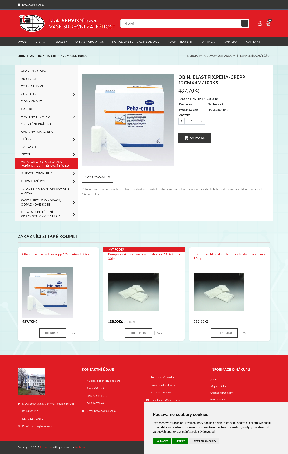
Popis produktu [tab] (97, 176)
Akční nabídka (33, 71)
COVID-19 (48, 94)
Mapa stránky (218, 386)
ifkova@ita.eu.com (169, 399)
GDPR (213, 380)
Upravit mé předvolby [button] (204, 440)
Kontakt (254, 41)
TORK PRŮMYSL (33, 86)
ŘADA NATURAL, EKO (37, 131)
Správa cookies (218, 398)
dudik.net (80, 447)
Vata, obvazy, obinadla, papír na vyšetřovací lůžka (234, 55)
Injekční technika (48, 174)
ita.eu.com (46, 447)
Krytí (48, 154)
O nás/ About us (90, 41)
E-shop (41, 41)
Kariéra (231, 41)
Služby (62, 41)
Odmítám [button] (180, 440)
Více (74, 333)
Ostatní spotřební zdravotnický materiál (48, 214)
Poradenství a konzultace (136, 41)
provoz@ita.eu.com (41, 426)
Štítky (48, 139)
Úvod (22, 41)
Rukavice (29, 78)
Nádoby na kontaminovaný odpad (45, 190)
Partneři (209, 41)
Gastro (27, 109)
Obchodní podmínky (221, 392)
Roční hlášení (180, 41)
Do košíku (194, 138)
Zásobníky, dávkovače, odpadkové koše (48, 202)
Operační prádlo (36, 124)
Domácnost (31, 101)
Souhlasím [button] (162, 440)
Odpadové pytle (48, 181)
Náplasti (28, 146)
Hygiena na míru (48, 117)
